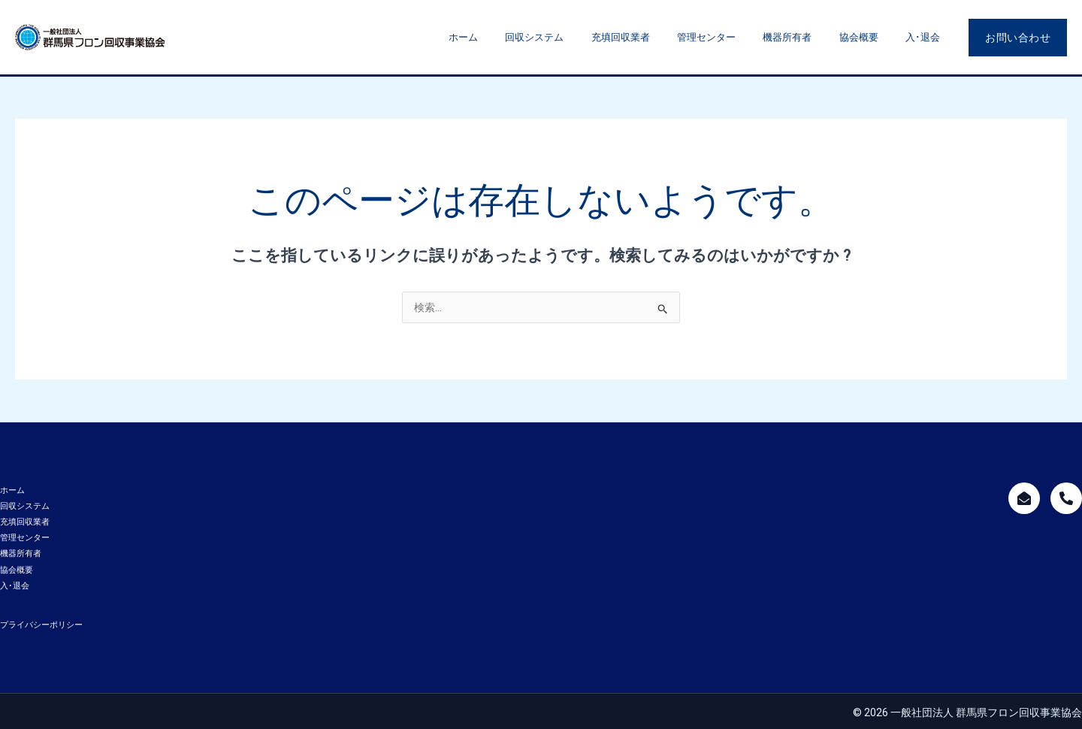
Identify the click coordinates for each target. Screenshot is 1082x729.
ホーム (517, 37)
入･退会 (926, 37)
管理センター (735, 37)
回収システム (580, 37)
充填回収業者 (658, 37)
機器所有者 (808, 37)
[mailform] (1024, 498)
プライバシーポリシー (41, 623)
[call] (1066, 498)
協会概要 (870, 37)
